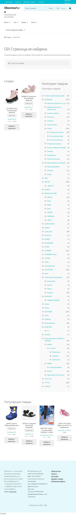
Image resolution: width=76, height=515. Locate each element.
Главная (8, 37)
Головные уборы (53, 113)
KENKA (47, 228)
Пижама (50, 151)
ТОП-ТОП (48, 379)
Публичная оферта (58, 481)
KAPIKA (47, 182)
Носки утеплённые (56, 140)
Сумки (49, 174)
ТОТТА (47, 383)
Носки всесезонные (56, 132)
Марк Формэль (50, 323)
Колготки (50, 117)
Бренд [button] (25, 22)
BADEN (49, 197)
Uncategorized (50, 266)
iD (48, 331)
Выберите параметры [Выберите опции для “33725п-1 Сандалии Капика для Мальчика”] (29, 442)
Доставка (9, 2)
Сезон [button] (34, 22)
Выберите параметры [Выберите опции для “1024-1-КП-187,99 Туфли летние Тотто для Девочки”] (64, 438)
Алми (46, 273)
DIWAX (49, 363)
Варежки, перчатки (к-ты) (56, 103)
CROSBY (50, 212)
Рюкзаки (50, 170)
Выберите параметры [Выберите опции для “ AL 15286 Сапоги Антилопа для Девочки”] (12, 127)
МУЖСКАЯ (48, 327)
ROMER (47, 239)
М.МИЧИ (47, 319)
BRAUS (49, 344)
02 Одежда (48, 99)
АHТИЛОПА (49, 270)
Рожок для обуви (56, 367)
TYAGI (47, 262)
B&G (46, 178)
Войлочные (56, 352)
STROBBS (48, 251)
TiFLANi (47, 258)
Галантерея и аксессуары (53, 277)
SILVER (47, 247)
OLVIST (49, 371)
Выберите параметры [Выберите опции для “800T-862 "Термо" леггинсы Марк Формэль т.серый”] (46, 443)
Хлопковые (56, 360)
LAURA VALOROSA (53, 300)
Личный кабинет (67, 2)
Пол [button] (16, 22)
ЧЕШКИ (47, 386)
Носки (49, 128)
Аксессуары (51, 281)
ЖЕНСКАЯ (48, 296)
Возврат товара (29, 2)
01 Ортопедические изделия (54, 96)
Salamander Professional (55, 375)
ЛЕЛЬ (47, 315)
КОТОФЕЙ (48, 312)
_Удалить (50, 186)
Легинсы (50, 121)
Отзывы (41, 2)
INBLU (49, 220)
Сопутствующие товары (15, 30)
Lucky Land (48, 232)
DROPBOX (50, 216)
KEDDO (47, 190)
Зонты (49, 285)
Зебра (47, 304)
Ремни (49, 289)
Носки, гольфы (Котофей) (56, 148)
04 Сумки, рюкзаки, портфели (55, 163)
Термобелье (51, 155)
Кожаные (55, 356)
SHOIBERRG (49, 243)
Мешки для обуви (53, 167)
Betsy (49, 201)
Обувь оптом (56, 471)
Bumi (49, 209)
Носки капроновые (56, 136)
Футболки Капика (53, 159)
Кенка (47, 308)
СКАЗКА (47, 335)
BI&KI (49, 205)
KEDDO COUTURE (51, 193)
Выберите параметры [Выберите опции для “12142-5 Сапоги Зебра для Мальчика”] (11, 440)
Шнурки (50, 293)
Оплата (18, 2)
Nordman (48, 235)
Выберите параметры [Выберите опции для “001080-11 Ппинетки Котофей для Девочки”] (28, 115)
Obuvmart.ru (12, 10)
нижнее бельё (52, 125)
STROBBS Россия (50, 254)
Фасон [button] (7, 22)
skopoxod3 (12, 492)
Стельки (53, 348)
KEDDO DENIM (50, 224)
